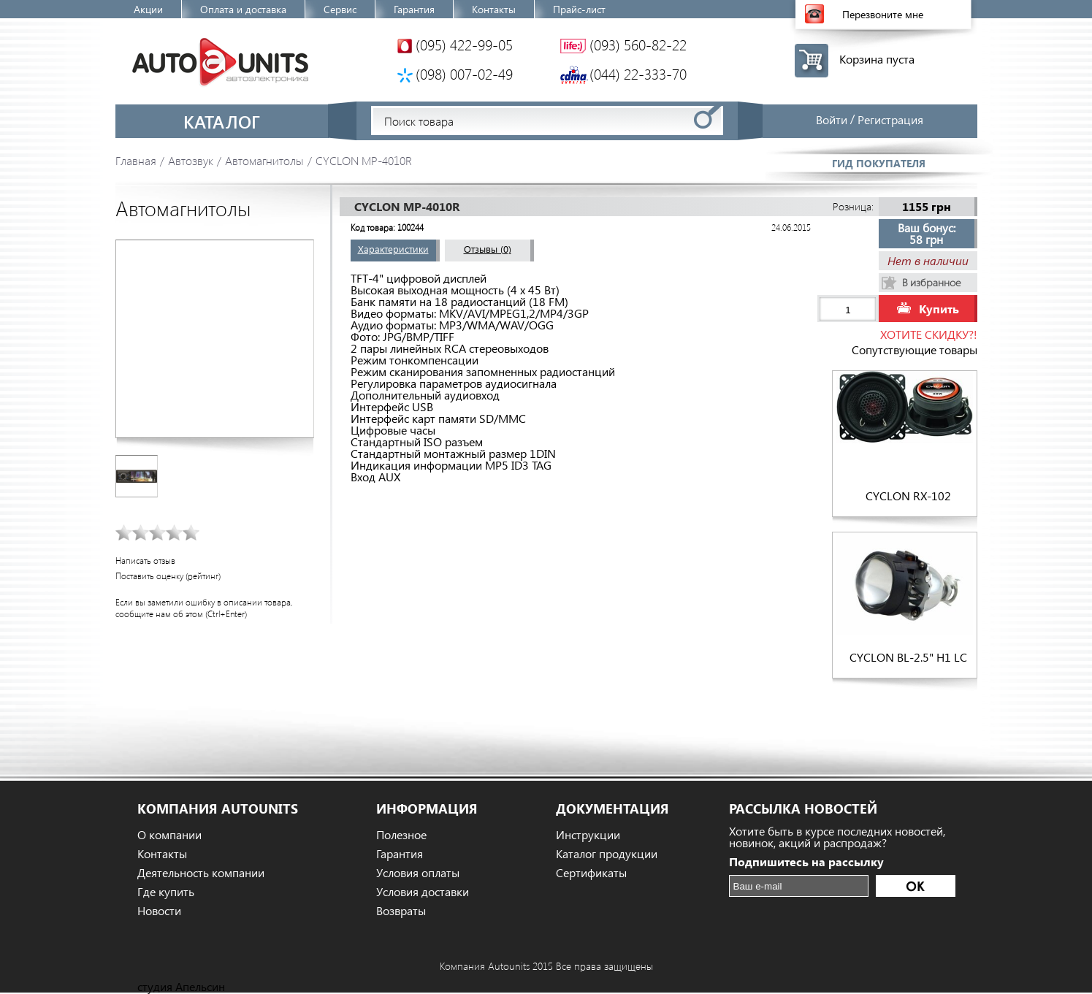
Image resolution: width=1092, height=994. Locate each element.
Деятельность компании (200, 873)
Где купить (165, 892)
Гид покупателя (878, 163)
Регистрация (890, 119)
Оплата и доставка (243, 9)
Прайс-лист (579, 9)
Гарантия (414, 9)
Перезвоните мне (882, 14)
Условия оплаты (417, 873)
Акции (148, 9)
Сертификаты (591, 873)
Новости (159, 911)
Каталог (221, 121)
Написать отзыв (145, 560)
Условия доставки (422, 892)
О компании (169, 835)
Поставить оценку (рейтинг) (168, 575)
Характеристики (393, 248)
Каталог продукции (606, 854)
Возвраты (401, 911)
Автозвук (190, 160)
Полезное (401, 835)
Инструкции (588, 835)
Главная (135, 160)
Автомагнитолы (264, 160)
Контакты (494, 9)
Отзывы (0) (487, 248)
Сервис (340, 9)
